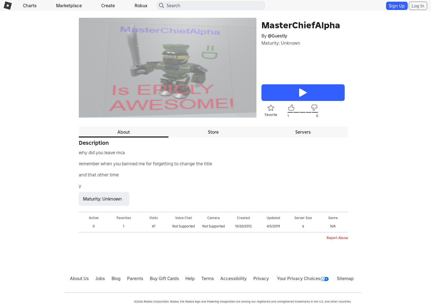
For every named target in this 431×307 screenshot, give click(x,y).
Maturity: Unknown (280, 43)
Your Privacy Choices (303, 278)
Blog (116, 278)
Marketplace (69, 5)
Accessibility (233, 278)
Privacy (261, 278)
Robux (141, 5)
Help (190, 278)
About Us (79, 278)
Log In (418, 6)
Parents (135, 278)
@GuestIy (277, 36)
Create (108, 5)
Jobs (100, 278)
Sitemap (345, 278)
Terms (207, 278)
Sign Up (397, 6)
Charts (30, 5)
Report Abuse (337, 238)
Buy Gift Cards (164, 278)
